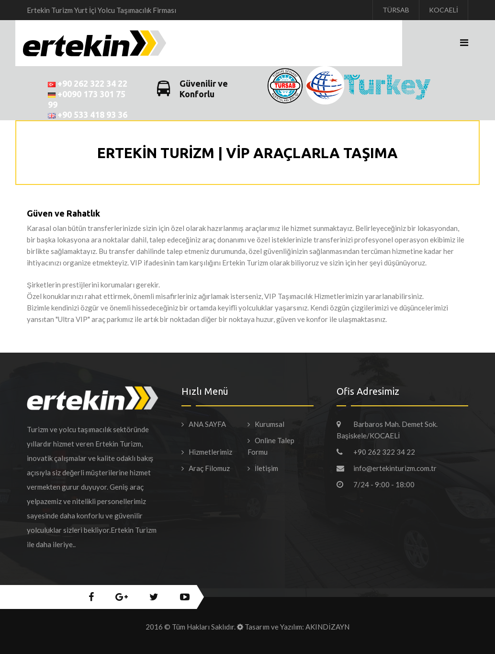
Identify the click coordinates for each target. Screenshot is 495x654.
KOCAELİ (443, 10)
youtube (185, 597)
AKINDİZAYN (327, 626)
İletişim (266, 468)
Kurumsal (269, 424)
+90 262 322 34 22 (87, 83)
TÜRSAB (395, 10)
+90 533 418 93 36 (87, 114)
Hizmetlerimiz (210, 451)
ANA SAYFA (207, 424)
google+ (121, 597)
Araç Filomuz (209, 468)
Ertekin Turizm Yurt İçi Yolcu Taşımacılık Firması (101, 10)
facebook (91, 597)
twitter (153, 597)
